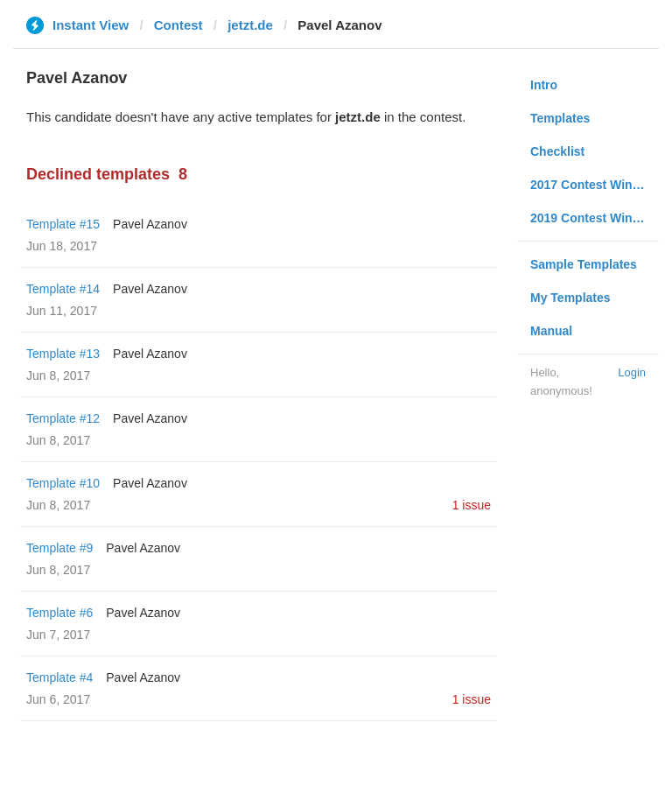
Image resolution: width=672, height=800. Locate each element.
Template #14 (63, 289)
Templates (560, 118)
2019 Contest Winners (594, 218)
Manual (551, 331)
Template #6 (59, 613)
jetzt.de (250, 25)
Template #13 (63, 354)
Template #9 (59, 548)
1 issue (471, 505)
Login (632, 372)
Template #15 (63, 224)
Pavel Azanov (150, 224)
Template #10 (63, 483)
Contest (178, 25)
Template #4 (59, 677)
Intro (543, 85)
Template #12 (63, 418)
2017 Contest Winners (594, 185)
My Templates (570, 298)
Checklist (557, 151)
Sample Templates (583, 264)
